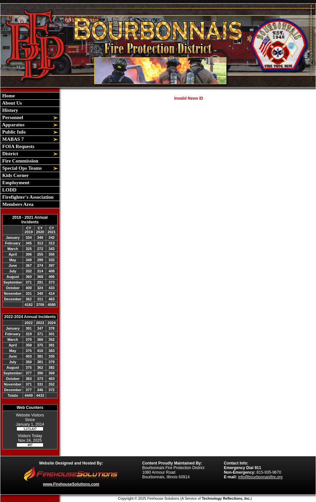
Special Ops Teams (21, 168)
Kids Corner (15, 175)
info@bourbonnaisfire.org (260, 477)
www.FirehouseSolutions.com (71, 484)
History (9, 110)
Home (8, 95)
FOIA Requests (18, 146)
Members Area (17, 204)
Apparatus (12, 124)
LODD (8, 189)
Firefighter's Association (27, 197)
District (9, 153)
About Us (11, 103)
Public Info (13, 132)
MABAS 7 (12, 139)
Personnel (12, 117)
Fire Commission (19, 160)
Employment (15, 182)
